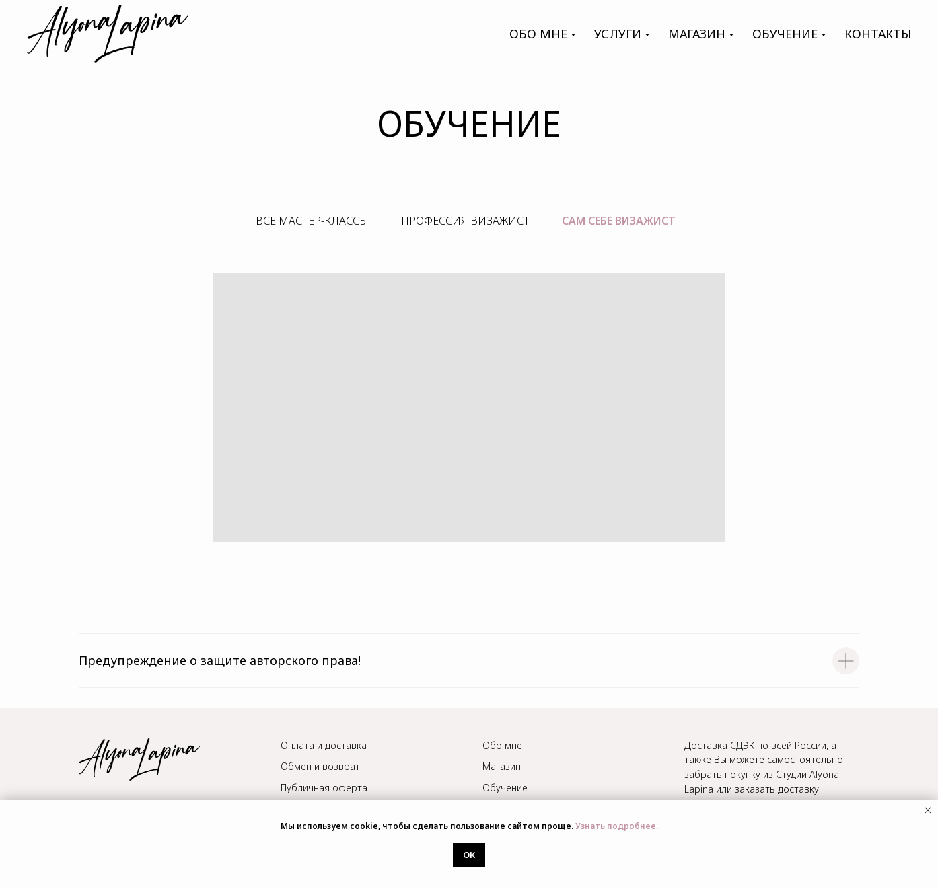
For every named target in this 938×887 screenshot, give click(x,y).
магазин (696, 34)
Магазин (501, 766)
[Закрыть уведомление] (928, 810)
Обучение (505, 787)
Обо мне (538, 34)
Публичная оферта (324, 787)
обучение (785, 34)
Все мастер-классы (312, 220)
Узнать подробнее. (616, 826)
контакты (877, 34)
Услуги (617, 34)
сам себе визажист (619, 220)
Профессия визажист (465, 220)
